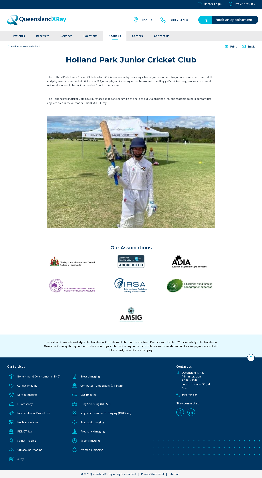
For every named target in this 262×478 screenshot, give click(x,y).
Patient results (241, 4)
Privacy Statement (152, 474)
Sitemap (174, 474)
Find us (142, 20)
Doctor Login (209, 4)
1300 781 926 (174, 20)
